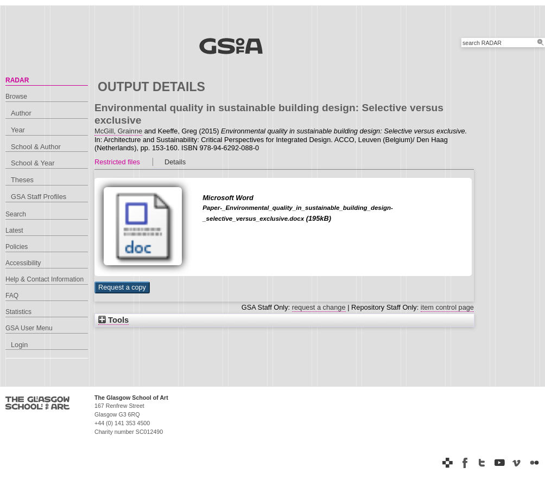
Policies (16, 247)
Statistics (18, 312)
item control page (447, 307)
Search (15, 214)
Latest (14, 230)
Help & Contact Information (44, 279)
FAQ (11, 295)
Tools (113, 320)
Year (18, 130)
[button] (122, 287)
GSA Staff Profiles (38, 197)
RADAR (17, 80)
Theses (22, 180)
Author (21, 113)
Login (19, 345)
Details (175, 162)
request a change (319, 307)
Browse (16, 96)
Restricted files (117, 162)
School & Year (32, 163)
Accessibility (23, 263)
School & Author (36, 147)
